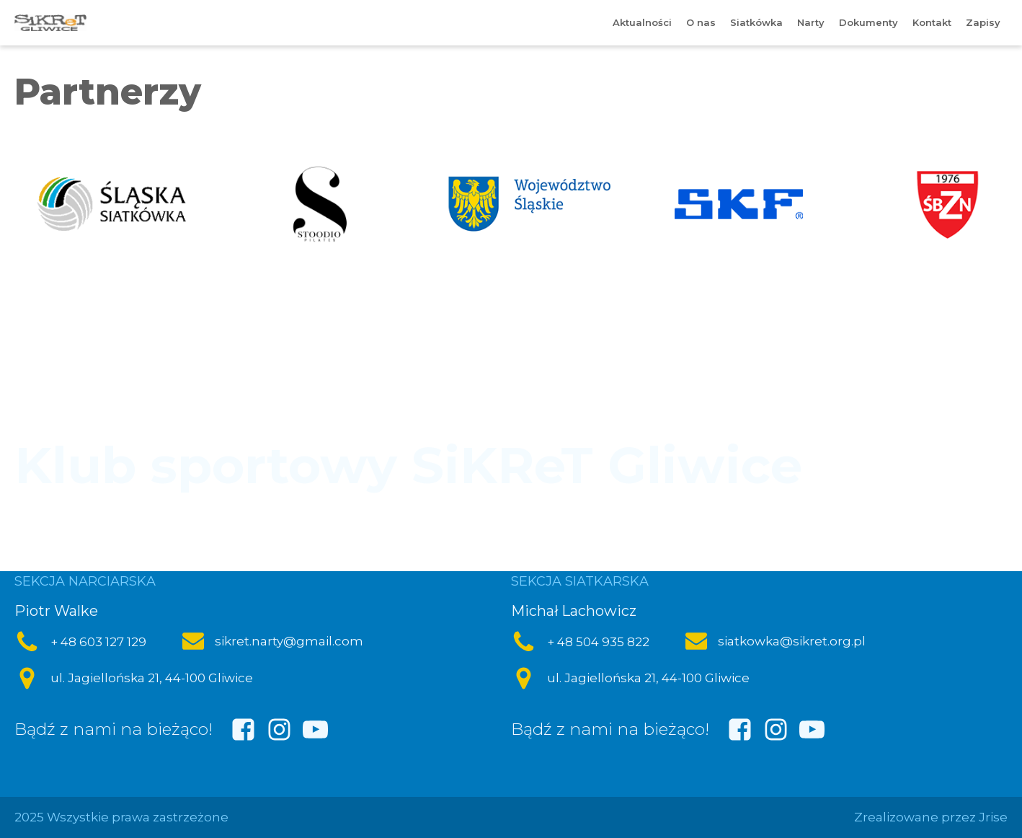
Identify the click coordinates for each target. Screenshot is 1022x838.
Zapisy (983, 22)
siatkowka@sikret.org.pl (792, 641)
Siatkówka (756, 22)
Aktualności (642, 22)
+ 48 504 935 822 (598, 642)
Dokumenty (868, 22)
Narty (811, 22)
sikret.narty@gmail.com (289, 641)
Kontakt (931, 22)
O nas (701, 22)
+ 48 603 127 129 (98, 642)
